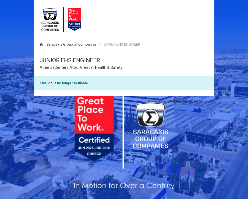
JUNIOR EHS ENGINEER (121, 44)
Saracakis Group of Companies (68, 44)
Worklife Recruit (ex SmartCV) (191, 101)
